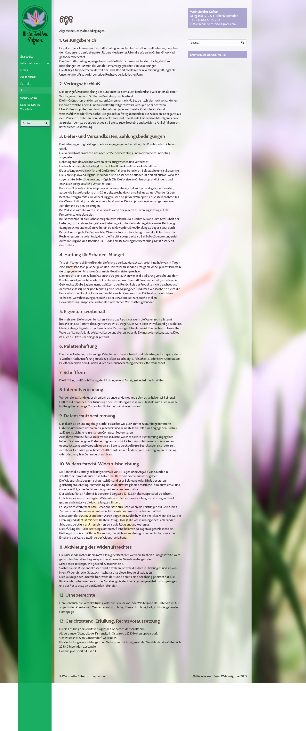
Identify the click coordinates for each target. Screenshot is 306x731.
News (24, 70)
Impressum (99, 676)
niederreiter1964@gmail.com (217, 24)
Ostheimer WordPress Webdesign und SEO (220, 676)
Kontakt (25, 83)
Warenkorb (28, 98)
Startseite (27, 56)
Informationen (30, 63)
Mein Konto (28, 77)
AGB (23, 90)
